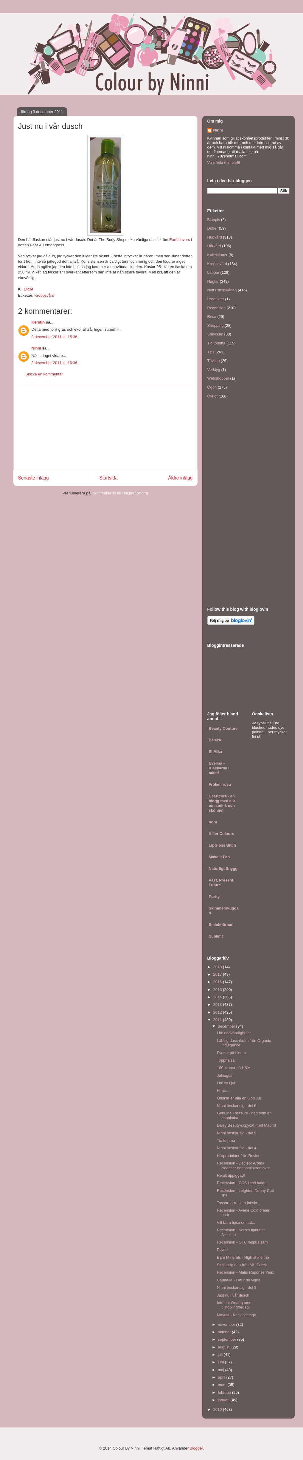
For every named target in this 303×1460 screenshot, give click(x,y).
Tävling (213, 360)
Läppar (213, 272)
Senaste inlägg (33, 477)
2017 (218, 974)
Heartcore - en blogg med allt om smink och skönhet (222, 803)
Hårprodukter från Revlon (238, 1155)
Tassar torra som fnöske (237, 1203)
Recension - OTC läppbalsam (242, 1242)
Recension (216, 308)
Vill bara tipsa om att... (236, 1222)
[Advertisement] (105, 428)
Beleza (215, 740)
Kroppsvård (44, 295)
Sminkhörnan (221, 924)
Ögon (212, 387)
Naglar (213, 281)
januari (224, 1400)
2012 (218, 1012)
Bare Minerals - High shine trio (243, 1257)
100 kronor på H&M (234, 1067)
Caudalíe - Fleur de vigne (238, 1280)
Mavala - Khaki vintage (236, 1315)
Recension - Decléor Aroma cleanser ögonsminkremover (243, 1165)
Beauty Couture (223, 728)
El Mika (215, 751)
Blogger (196, 1448)
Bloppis (213, 219)
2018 (218, 967)
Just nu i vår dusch (233, 1295)
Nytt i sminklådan (222, 290)
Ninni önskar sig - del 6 (236, 1105)
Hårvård (214, 246)
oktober (225, 1332)
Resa (211, 316)
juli (221, 1354)
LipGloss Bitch (222, 845)
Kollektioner (217, 255)
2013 (218, 1004)
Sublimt (216, 936)
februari (225, 1392)
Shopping (215, 325)
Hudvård (214, 237)
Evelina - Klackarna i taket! (219, 768)
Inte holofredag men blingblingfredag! (234, 1305)
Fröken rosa (220, 784)
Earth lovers (179, 239)
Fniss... (223, 1090)
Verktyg (213, 369)
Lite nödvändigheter (234, 1033)
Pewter (223, 1249)
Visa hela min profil (223, 162)
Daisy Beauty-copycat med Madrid (246, 1125)
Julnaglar (225, 1075)
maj (221, 1370)
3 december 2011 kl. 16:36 (54, 363)
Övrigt (212, 396)
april (222, 1377)
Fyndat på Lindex (232, 1053)
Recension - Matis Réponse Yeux (245, 1272)
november (227, 1324)
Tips (211, 352)
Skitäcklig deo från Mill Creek (242, 1265)
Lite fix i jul (226, 1083)
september (227, 1339)
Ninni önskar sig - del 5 (236, 1133)
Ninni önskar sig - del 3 (236, 1287)
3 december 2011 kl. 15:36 (54, 337)
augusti (224, 1347)
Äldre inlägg (180, 477)
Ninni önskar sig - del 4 (236, 1148)
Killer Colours (221, 833)
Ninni (36, 348)
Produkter (215, 299)
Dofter (212, 228)
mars (223, 1384)
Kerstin (38, 322)
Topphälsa (225, 1060)
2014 (218, 997)
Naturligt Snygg (223, 868)
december (227, 1026)
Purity (214, 896)
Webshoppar (218, 378)
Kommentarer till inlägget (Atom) (120, 493)
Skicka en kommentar (44, 374)
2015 (218, 989)
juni (221, 1362)
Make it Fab (219, 857)
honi (213, 822)
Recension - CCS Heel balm (241, 1183)
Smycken (215, 334)
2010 (218, 1409)
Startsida (108, 477)
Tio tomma (216, 343)
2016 (218, 982)
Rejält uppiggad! (231, 1175)
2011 (218, 1019)
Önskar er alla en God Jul (239, 1098)
